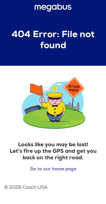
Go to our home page (53, 169)
